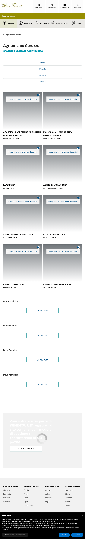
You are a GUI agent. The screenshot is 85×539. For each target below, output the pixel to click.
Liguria (26, 501)
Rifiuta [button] (64, 535)
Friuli (26, 494)
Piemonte (48, 498)
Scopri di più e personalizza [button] (15, 535)
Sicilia (67, 494)
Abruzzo (6, 490)
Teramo (42, 82)
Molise (47, 494)
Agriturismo (45, 24)
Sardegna (69, 490)
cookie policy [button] (50, 521)
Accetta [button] (77, 535)
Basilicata (7, 494)
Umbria (68, 501)
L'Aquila (42, 69)
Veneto (68, 505)
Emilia (26, 490)
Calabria (6, 498)
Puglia (47, 501)
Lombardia (28, 505)
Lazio (26, 498)
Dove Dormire (62, 24)
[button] (82, 516)
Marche (48, 490)
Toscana (68, 498)
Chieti (42, 62)
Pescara (42, 75)
